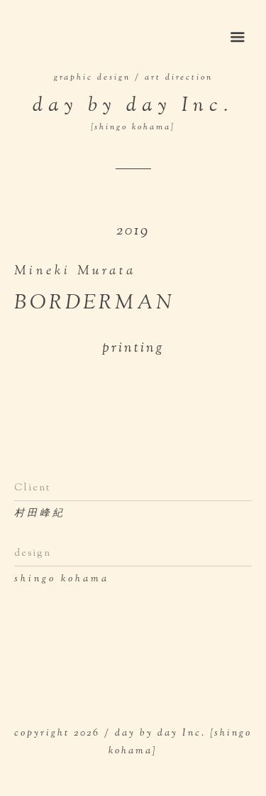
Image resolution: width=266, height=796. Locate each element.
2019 (133, 231)
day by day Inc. (133, 113)
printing (133, 348)
